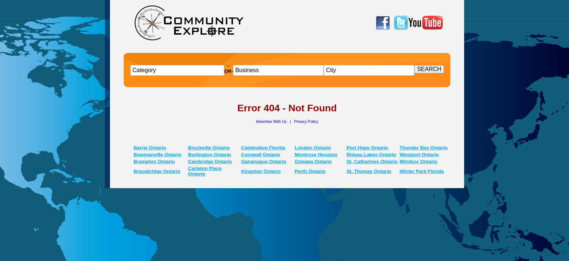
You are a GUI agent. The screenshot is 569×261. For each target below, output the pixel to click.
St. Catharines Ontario (372, 161)
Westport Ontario (419, 154)
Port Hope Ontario (367, 147)
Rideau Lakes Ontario (371, 154)
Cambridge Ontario (210, 161)
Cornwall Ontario (260, 154)
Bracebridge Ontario (157, 171)
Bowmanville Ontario (158, 154)
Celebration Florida (263, 147)
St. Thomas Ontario (369, 171)
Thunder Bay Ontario (424, 147)
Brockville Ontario (209, 147)
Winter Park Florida (422, 171)
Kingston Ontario (261, 171)
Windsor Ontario (418, 161)
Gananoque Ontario (263, 161)
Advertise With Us (272, 121)
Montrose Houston (316, 154)
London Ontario (313, 147)
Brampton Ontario (154, 161)
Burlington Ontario (209, 154)
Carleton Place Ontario (205, 171)
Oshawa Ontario (313, 161)
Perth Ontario (310, 171)
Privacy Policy (306, 121)
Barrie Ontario (150, 147)
